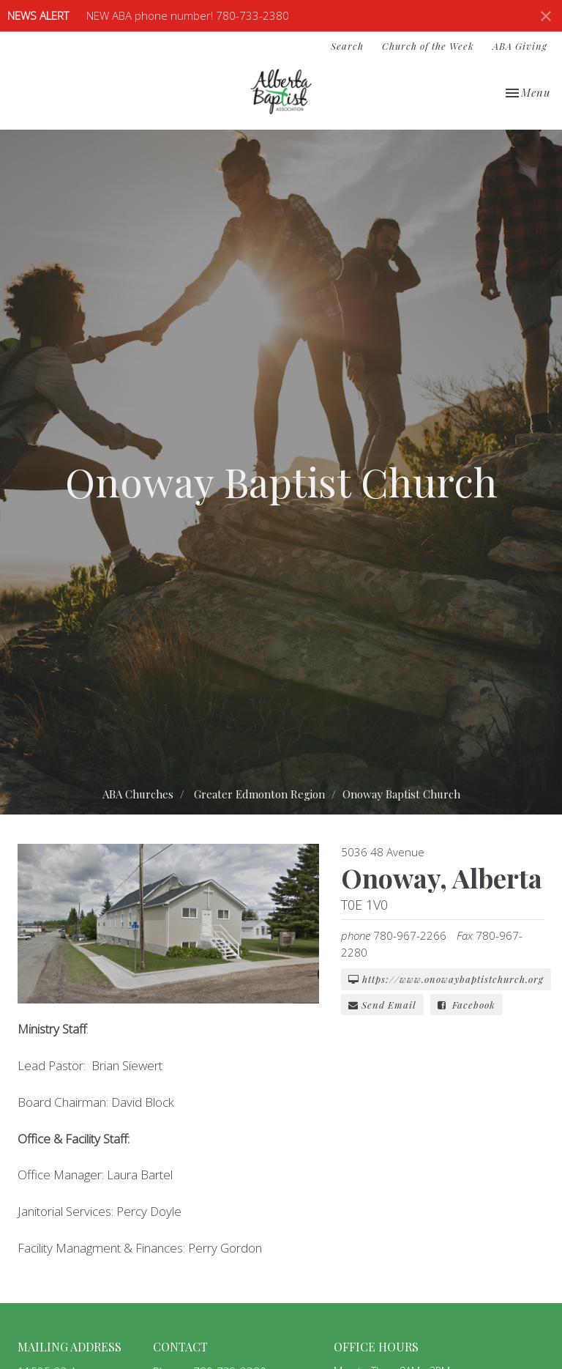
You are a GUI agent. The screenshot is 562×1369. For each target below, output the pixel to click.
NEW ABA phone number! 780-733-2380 (187, 15)
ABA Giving (519, 46)
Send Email (382, 1004)
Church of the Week (428, 46)
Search (347, 46)
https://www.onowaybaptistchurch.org (446, 979)
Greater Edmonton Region (259, 794)
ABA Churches (137, 794)
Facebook (466, 1004)
